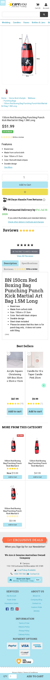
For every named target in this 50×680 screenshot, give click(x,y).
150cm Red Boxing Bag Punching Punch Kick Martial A (12, 511)
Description (10, 263)
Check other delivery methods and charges (26, 222)
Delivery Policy (24, 634)
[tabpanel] (25, 248)
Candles (17, 22)
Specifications (29, 263)
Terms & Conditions (30, 673)
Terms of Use (24, 623)
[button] (9, 353)
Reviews (20, 270)
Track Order (11, 600)
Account (46, 6)
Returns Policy (24, 627)
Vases (26, 22)
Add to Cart (25, 184)
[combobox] (21, 14)
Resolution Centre (11, 603)
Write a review (18, 137)
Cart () (37, 6)
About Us (36, 596)
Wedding (6, 22)
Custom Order (36, 607)
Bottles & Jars (38, 22)
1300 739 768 (19, 574)
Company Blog (36, 600)
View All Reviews (25, 256)
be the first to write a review (25, 251)
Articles (36, 611)
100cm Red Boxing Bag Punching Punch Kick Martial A (12, 463)
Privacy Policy (24, 631)
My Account (11, 596)
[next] (44, 385)
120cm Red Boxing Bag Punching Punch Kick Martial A (37, 463)
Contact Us (33, 574)
